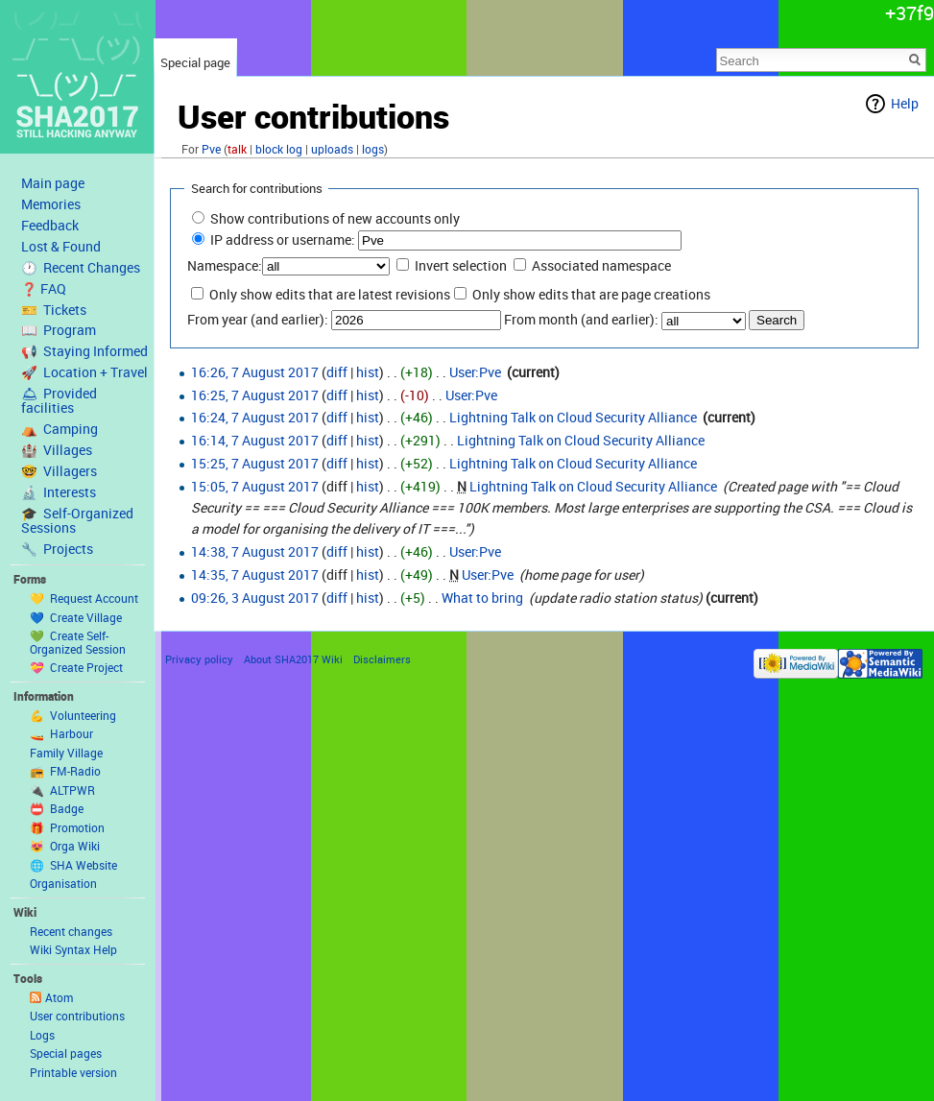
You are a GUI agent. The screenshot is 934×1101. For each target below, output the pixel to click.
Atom (59, 997)
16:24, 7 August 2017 (255, 417)
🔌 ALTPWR (62, 790)
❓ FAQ (43, 289)
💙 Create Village (76, 617)
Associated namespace (601, 265)
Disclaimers (382, 659)
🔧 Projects (57, 549)
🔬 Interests (58, 492)
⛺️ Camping (59, 429)
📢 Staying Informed (84, 351)
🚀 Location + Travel (84, 372)
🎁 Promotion (67, 827)
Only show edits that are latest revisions (329, 294)
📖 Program (58, 330)
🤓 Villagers (59, 471)
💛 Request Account (84, 598)
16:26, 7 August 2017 (255, 372)
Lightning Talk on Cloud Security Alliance (573, 417)
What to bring (482, 597)
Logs (42, 1034)
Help (905, 103)
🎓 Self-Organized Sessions (77, 521)
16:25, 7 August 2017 (255, 395)
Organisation (63, 883)
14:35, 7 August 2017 (255, 574)
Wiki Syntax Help (73, 949)
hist (367, 372)
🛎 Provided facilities (59, 401)
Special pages (66, 1053)
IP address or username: (282, 239)
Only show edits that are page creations (591, 294)
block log (278, 149)
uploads (332, 149)
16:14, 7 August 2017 (255, 440)
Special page (195, 62)
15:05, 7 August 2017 (255, 486)
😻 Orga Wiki (65, 845)
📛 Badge (57, 808)
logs (373, 149)
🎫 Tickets (53, 310)
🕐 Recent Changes (80, 267)
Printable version (73, 1072)
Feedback (50, 225)
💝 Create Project (76, 667)
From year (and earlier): (257, 319)
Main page (52, 183)
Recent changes (71, 931)
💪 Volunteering (73, 715)
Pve (211, 149)
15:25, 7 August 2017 (255, 463)
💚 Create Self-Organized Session (78, 642)
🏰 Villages (56, 450)
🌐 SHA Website (73, 865)
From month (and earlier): (581, 319)
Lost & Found (61, 246)
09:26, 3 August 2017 (255, 597)
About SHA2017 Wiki (293, 659)
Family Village (66, 752)
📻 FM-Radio (65, 770)
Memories (51, 204)
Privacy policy (199, 659)
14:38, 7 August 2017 (255, 551)
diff (336, 372)
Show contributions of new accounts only (335, 218)
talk (237, 149)
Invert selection (461, 265)
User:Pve (475, 372)
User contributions (77, 1015)
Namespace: (224, 265)
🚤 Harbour (61, 733)
